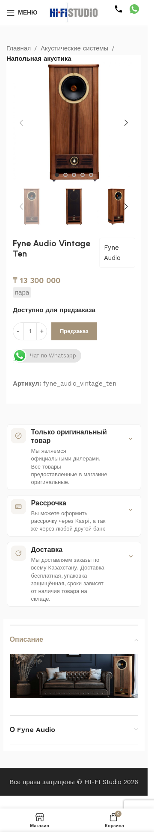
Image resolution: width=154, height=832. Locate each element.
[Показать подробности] (130, 439)
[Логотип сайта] (74, 12)
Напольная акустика (38, 58)
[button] (21, 122)
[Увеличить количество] (41, 331)
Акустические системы (74, 48)
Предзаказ (74, 331)
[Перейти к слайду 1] (57, 175)
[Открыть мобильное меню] (22, 12)
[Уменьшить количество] (18, 331)
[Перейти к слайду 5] (91, 175)
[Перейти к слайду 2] (65, 175)
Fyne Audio (112, 253)
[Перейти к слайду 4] (82, 175)
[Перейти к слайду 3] (74, 175)
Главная (18, 48)
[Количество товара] (30, 331)
